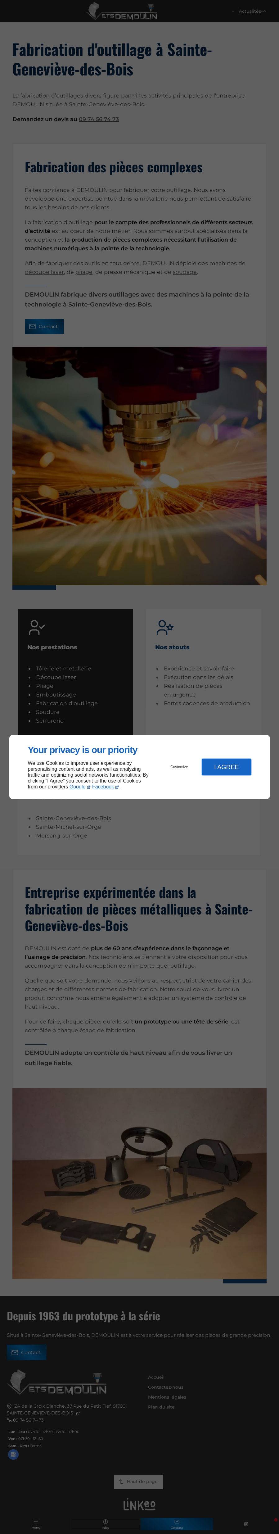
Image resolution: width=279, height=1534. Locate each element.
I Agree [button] (226, 767)
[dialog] (139, 767)
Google (78, 786)
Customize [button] (179, 767)
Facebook (103, 786)
